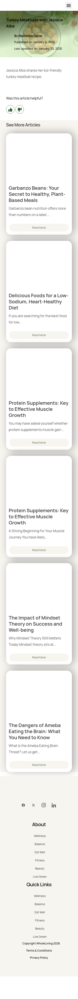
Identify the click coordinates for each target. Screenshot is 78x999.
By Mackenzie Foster (28, 35)
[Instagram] (44, 805)
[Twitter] (33, 805)
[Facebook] (23, 805)
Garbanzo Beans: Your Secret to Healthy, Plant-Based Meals (37, 194)
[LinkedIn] (54, 805)
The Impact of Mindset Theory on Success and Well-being (35, 624)
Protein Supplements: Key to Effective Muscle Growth (38, 409)
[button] (68, 5)
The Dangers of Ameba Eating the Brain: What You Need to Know (35, 731)
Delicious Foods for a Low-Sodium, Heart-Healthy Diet (38, 301)
